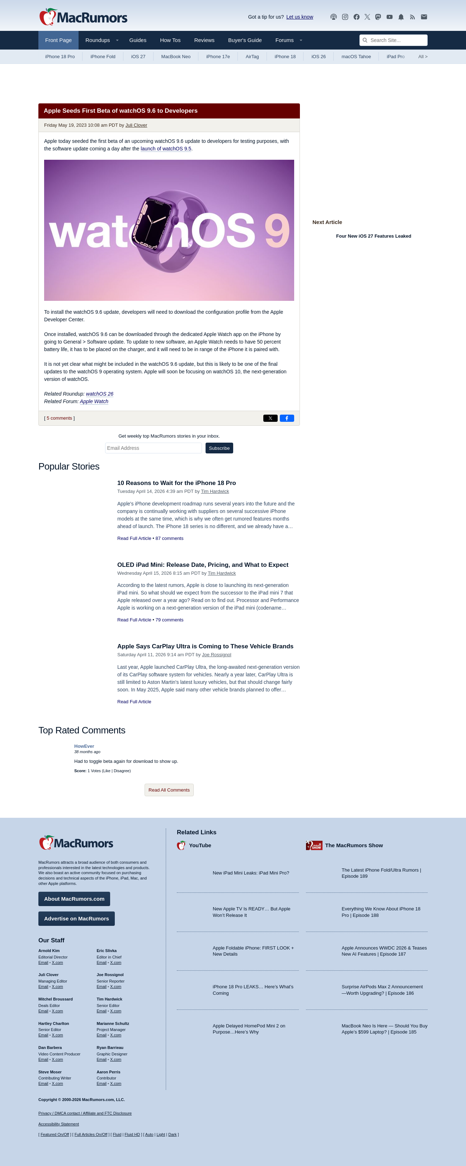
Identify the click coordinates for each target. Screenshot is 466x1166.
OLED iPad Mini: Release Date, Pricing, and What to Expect (202, 564)
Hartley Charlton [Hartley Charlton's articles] (53, 1023)
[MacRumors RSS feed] (412, 17)
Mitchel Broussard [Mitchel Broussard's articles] (55, 999)
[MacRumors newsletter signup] (424, 17)
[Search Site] (393, 40)
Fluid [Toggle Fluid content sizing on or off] (117, 1134)
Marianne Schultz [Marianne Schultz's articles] (113, 1023)
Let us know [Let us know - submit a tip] (299, 17)
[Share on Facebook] (287, 418)
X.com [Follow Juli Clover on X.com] (57, 986)
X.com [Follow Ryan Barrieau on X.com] (115, 1059)
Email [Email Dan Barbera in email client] (43, 1059)
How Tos (170, 40)
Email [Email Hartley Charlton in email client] (43, 1035)
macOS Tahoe (356, 56)
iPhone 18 (285, 56)
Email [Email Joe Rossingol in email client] (102, 986)
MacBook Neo (176, 56)
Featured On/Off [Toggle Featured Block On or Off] (55, 1134)
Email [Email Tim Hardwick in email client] (102, 1011)
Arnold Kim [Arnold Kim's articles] (49, 950)
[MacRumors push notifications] (401, 17)
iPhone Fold (102, 56)
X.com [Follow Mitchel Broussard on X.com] (57, 1011)
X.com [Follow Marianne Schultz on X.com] (115, 1035)
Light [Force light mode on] (160, 1134)
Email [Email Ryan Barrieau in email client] (102, 1059)
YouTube (200, 845)
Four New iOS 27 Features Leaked (373, 236)
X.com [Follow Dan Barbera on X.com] (57, 1059)
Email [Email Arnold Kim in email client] (43, 962)
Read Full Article (134, 538)
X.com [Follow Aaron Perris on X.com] (115, 1083)
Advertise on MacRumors (76, 918)
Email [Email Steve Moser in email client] (43, 1083)
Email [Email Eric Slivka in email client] (102, 962)
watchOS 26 (99, 394)
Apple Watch (94, 401)
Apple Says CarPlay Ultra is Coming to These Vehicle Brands (205, 646)
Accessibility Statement (58, 1124)
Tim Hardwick (215, 491)
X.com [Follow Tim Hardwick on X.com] (115, 1011)
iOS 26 (318, 56)
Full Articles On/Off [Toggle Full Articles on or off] (91, 1134)
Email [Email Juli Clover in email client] (43, 986)
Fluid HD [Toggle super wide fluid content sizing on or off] (132, 1134)
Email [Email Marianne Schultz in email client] (102, 1035)
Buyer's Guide (245, 40)
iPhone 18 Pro (60, 56)
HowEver (84, 746)
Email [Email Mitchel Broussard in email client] (43, 1011)
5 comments (59, 418)
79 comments (169, 619)
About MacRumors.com (74, 899)
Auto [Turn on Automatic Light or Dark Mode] (149, 1134)
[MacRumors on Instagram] (345, 17)
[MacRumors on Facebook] (356, 17)
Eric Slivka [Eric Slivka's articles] (107, 950)
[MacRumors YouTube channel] (389, 17)
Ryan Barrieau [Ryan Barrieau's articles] (110, 1047)
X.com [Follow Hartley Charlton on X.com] (57, 1035)
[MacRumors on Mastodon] (378, 17)
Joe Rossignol (216, 654)
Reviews (204, 40)
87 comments (169, 538)
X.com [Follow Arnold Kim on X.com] (57, 962)
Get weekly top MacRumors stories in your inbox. (169, 436)
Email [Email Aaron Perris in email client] (102, 1083)
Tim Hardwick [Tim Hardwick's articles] (109, 999)
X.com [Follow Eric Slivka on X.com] (115, 962)
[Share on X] (270, 418)
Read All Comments (169, 790)
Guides (138, 40)
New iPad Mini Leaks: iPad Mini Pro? (251, 873)
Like (106, 771)
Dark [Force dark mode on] (172, 1134)
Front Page (58, 40)
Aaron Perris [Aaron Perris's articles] (109, 1072)
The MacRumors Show (354, 845)
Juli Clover (136, 125)
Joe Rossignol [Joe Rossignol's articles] (110, 975)
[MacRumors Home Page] (83, 17)
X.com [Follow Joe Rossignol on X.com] (115, 986)
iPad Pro (396, 56)
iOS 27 (138, 56)
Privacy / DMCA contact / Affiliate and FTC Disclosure (85, 1113)
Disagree (122, 771)
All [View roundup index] (423, 56)
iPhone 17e (218, 56)
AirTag (252, 56)
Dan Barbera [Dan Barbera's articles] (50, 1047)
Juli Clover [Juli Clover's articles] (48, 975)
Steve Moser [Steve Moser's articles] (50, 1072)
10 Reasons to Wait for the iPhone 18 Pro (176, 483)
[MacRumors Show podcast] (333, 17)
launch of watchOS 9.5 (166, 148)
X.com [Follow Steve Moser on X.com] (57, 1083)
